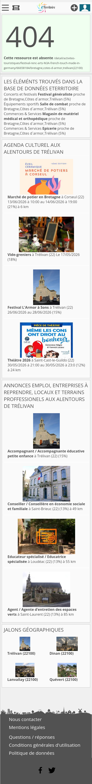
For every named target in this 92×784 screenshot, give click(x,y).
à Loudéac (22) (37, 559)
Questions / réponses (32, 737)
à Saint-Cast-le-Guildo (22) (41, 360)
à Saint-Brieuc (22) (46, 506)
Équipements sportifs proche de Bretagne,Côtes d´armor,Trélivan (45, 106)
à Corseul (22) (46, 197)
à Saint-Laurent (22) (42, 612)
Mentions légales (27, 727)
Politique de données (31, 753)
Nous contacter (25, 719)
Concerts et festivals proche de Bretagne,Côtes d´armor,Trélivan (44, 97)
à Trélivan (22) (31, 254)
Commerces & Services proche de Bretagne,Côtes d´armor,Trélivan (41, 118)
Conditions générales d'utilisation (44, 745)
